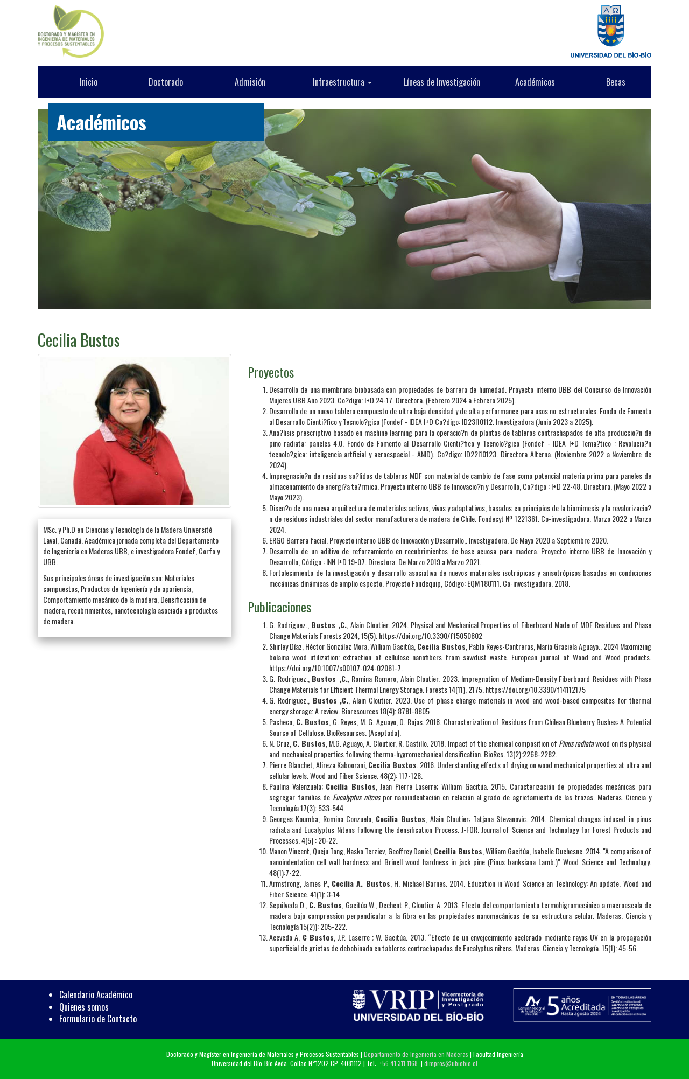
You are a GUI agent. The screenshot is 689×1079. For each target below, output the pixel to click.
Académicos (535, 81)
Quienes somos (84, 1006)
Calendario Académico (95, 994)
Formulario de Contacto (98, 1018)
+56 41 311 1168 (398, 1063)
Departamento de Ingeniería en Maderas (416, 1054)
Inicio (88, 81)
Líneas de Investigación (442, 81)
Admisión (250, 81)
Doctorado (166, 81)
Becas (615, 81)
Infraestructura (342, 81)
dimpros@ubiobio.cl (450, 1063)
